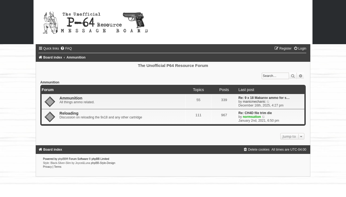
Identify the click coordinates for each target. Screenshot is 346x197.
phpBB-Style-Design (103, 163)
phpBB (62, 158)
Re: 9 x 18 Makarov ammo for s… (264, 98)
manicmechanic (254, 102)
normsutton (252, 117)
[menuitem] (66, 48)
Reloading (68, 113)
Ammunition (49, 82)
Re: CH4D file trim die (255, 113)
